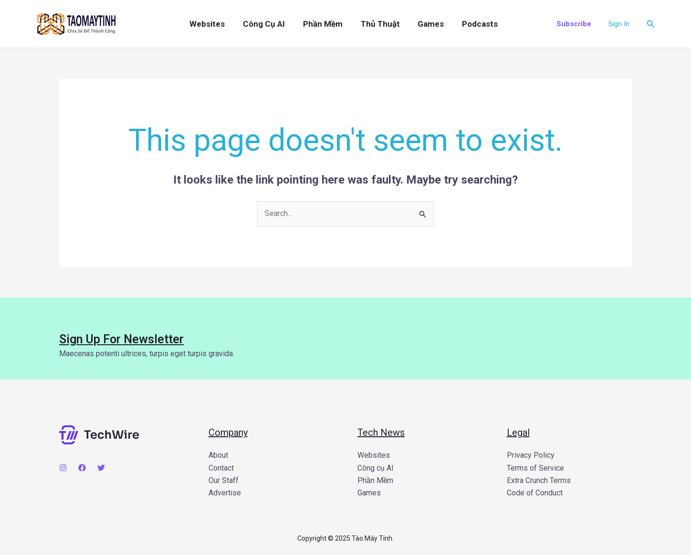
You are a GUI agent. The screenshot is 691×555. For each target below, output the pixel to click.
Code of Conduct (535, 492)
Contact (221, 468)
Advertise (225, 492)
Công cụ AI (262, 24)
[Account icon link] (618, 24)
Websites (208, 24)
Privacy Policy (531, 455)
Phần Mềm (318, 24)
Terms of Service (535, 468)
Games (421, 24)
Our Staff (224, 480)
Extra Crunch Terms (539, 480)
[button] (573, 24)
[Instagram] (63, 468)
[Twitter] (101, 468)
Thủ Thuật (373, 24)
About (218, 455)
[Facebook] (82, 468)
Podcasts (467, 24)
